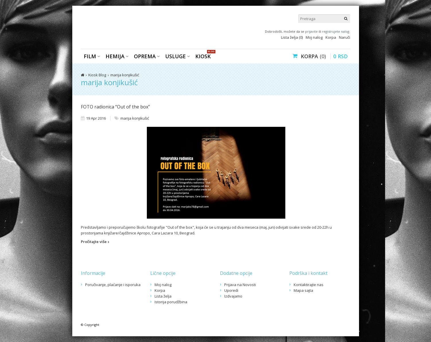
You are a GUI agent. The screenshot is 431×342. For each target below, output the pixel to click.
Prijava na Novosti (240, 284)
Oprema (145, 56)
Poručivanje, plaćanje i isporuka (113, 284)
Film (90, 56)
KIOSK (204, 56)
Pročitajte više (95, 241)
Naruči (344, 37)
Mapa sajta (303, 290)
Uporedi (231, 290)
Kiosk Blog (97, 74)
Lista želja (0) (292, 37)
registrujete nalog (335, 31)
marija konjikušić (124, 74)
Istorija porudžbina (171, 301)
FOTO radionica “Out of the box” (115, 107)
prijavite (311, 31)
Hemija (115, 56)
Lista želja (163, 296)
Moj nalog (314, 37)
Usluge (175, 56)
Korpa (330, 37)
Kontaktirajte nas (308, 284)
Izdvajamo (233, 296)
